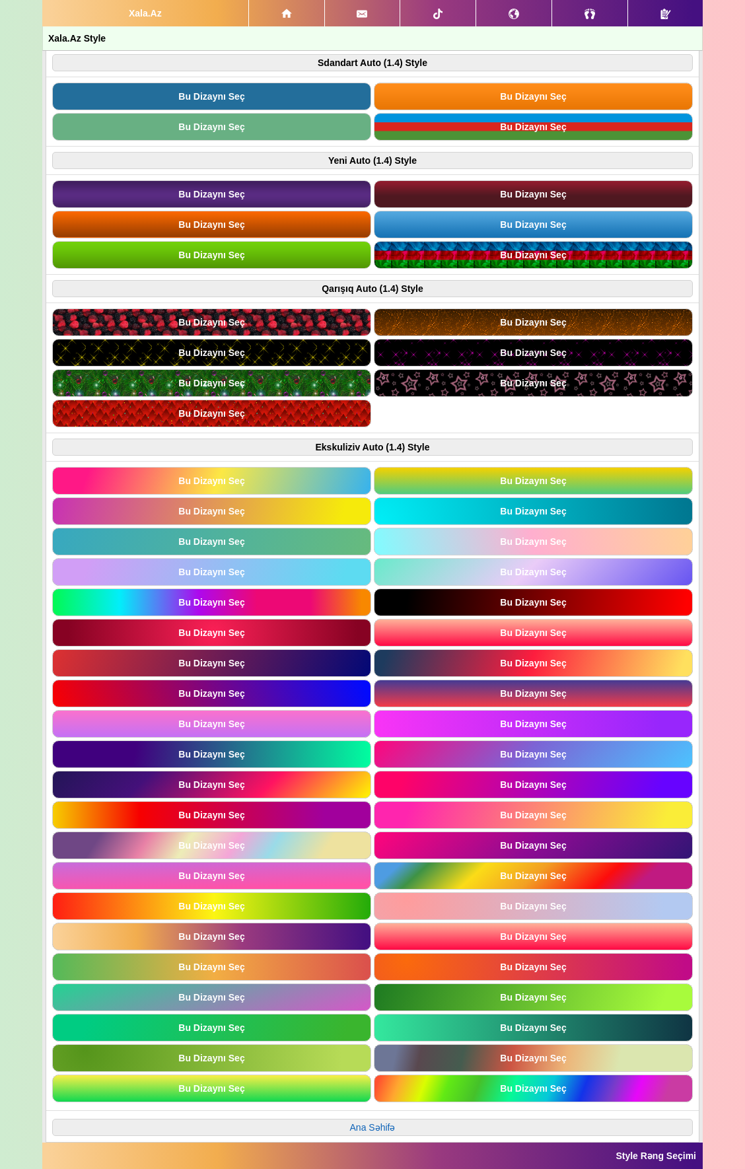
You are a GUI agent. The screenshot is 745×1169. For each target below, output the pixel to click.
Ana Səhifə (373, 1127)
